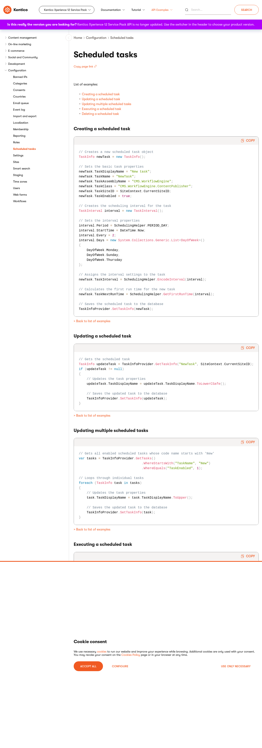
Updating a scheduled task (101, 99)
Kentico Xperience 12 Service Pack (65, 9)
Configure (120, 666)
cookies (101, 651)
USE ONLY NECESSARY (236, 666)
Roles (16, 142)
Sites (16, 162)
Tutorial (138, 9)
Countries (19, 96)
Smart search (21, 168)
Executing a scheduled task (101, 109)
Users (16, 188)
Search (246, 9)
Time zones (20, 181)
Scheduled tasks (24, 148)
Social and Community (23, 57)
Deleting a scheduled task (100, 114)
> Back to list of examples (92, 321)
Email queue (21, 103)
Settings (18, 155)
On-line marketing (19, 44)
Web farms (20, 194)
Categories (20, 83)
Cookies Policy (130, 654)
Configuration (17, 70)
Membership (20, 129)
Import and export (24, 116)
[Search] (208, 10)
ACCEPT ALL (88, 666)
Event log (19, 109)
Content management (22, 37)
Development (16, 63)
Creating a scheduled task (101, 94)
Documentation (113, 9)
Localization (20, 122)
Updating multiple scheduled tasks (106, 104)
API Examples (162, 9)
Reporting (19, 135)
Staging (18, 175)
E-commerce (16, 50)
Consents (19, 90)
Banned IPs (20, 77)
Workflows (19, 201)
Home (78, 38)
